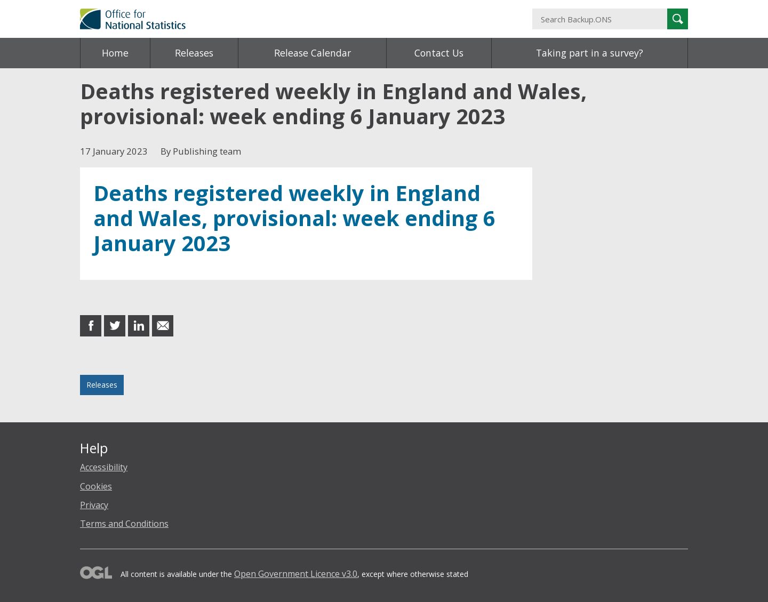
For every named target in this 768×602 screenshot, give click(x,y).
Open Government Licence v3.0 (295, 574)
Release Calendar (312, 52)
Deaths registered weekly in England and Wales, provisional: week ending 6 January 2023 (294, 218)
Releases (194, 52)
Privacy (94, 505)
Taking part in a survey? (589, 52)
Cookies (96, 486)
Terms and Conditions (124, 523)
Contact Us (438, 52)
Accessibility (103, 467)
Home (115, 52)
